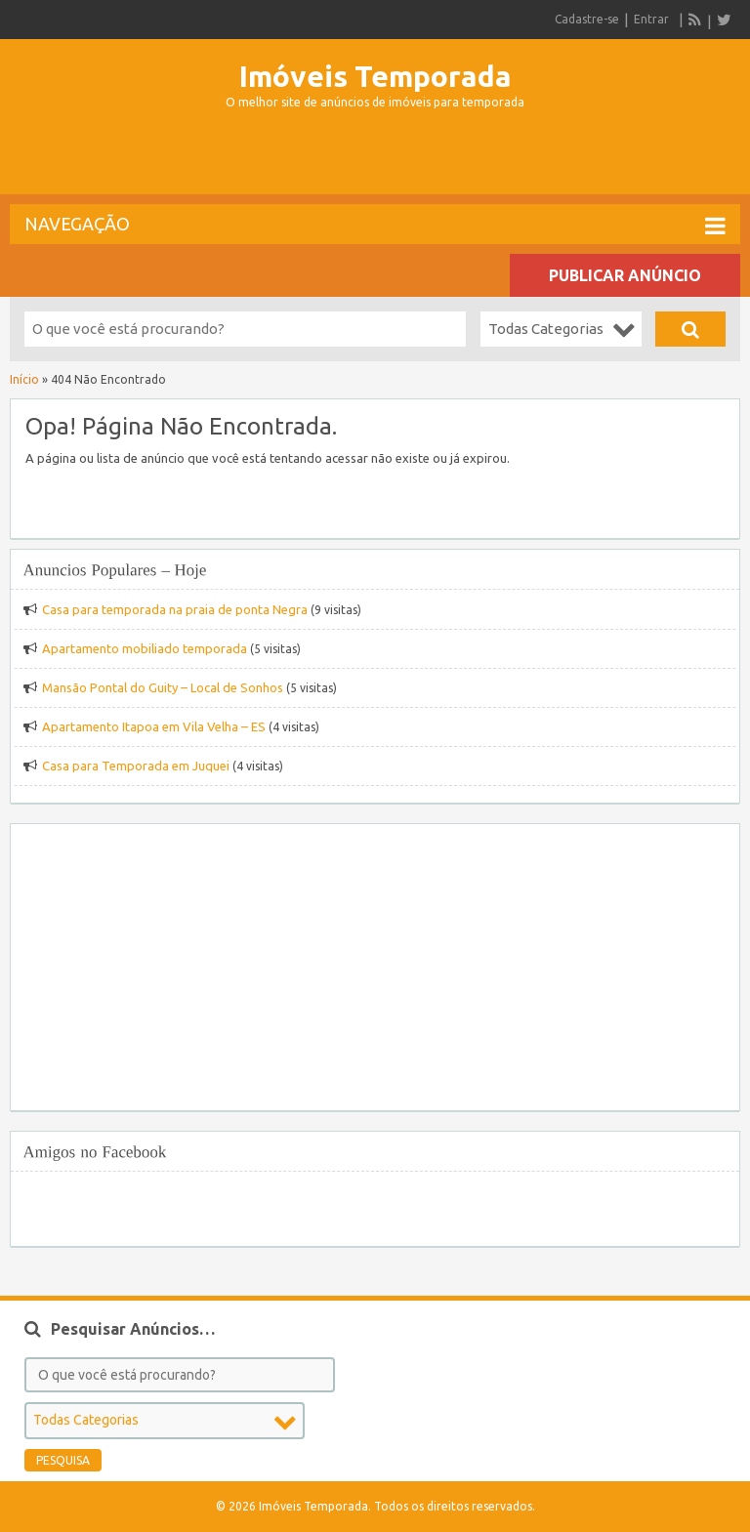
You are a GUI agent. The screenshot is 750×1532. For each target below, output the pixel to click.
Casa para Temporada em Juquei (135, 765)
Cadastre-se (587, 19)
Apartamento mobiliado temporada (144, 648)
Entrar (651, 19)
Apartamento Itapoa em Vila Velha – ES (154, 726)
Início (24, 379)
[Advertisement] (375, 160)
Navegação (375, 225)
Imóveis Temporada (375, 76)
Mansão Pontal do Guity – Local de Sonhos (162, 687)
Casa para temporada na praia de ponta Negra (175, 609)
